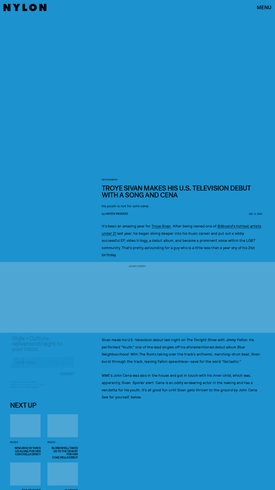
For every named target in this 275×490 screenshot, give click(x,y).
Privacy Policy (31, 390)
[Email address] (42, 365)
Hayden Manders (116, 213)
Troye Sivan (161, 226)
